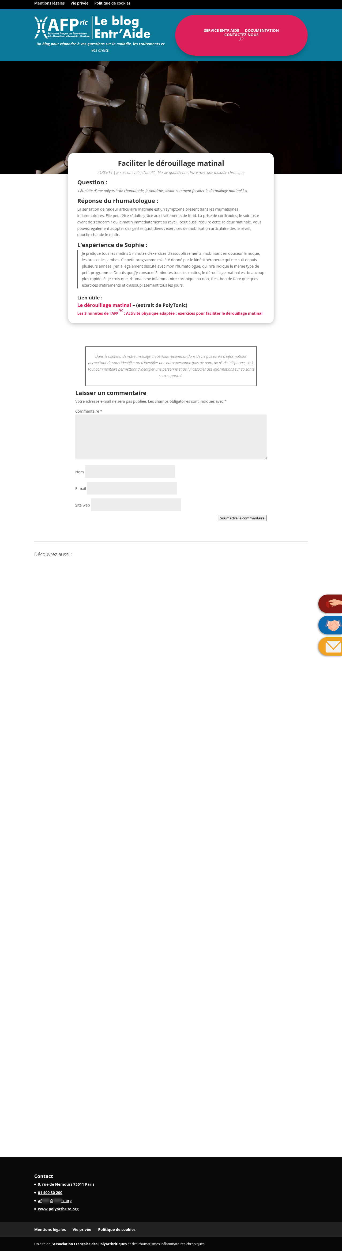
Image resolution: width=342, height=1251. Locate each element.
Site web (82, 505)
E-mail (80, 488)
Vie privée (80, 3)
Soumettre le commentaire (242, 518)
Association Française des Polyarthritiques (90, 1243)
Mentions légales (49, 3)
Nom (79, 471)
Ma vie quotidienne (172, 172)
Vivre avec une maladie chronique (217, 172)
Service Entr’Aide (221, 32)
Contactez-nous (241, 36)
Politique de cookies (112, 3)
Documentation (262, 32)
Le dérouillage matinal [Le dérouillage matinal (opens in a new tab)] (104, 305)
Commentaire (88, 411)
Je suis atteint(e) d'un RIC (136, 172)
